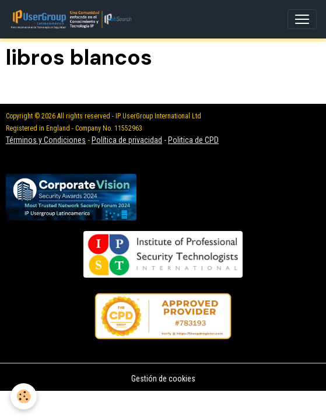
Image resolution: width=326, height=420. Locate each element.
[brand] (73, 19)
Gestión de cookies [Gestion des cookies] (163, 378)
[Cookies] (23, 396)
